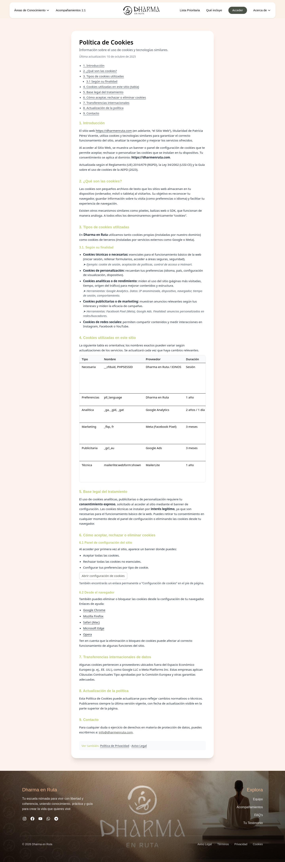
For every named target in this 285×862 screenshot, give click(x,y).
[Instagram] (24, 819)
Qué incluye (214, 10)
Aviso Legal (139, 746)
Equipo (258, 799)
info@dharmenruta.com (116, 732)
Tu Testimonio (253, 823)
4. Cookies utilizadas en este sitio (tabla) (111, 87)
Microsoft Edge (93, 628)
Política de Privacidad (114, 746)
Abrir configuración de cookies (103, 576)
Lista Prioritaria (190, 10)
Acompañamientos (250, 807)
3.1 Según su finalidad (101, 81)
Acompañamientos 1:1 (71, 10)
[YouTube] (40, 819)
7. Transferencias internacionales (106, 103)
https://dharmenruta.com (114, 131)
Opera (87, 634)
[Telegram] (56, 819)
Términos (223, 844)
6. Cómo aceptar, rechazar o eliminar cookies (114, 97)
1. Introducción (93, 65)
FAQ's (258, 815)
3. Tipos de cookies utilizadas (103, 76)
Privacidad (240, 844)
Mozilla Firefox (93, 616)
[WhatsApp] (48, 819)
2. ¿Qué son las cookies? (100, 71)
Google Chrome (94, 610)
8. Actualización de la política (103, 108)
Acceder (237, 10)
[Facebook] (32, 819)
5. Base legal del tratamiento (103, 92)
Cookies (258, 844)
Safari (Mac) (91, 622)
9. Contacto (91, 113)
